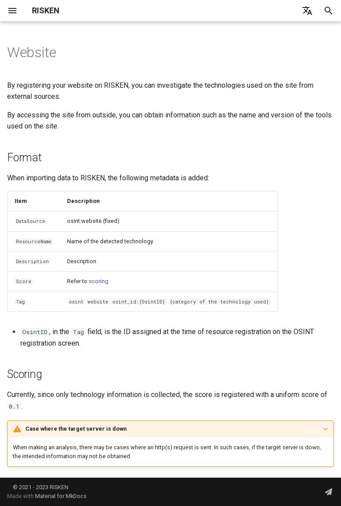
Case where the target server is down (76, 428)
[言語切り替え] (307, 10)
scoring (98, 281)
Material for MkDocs (61, 496)
